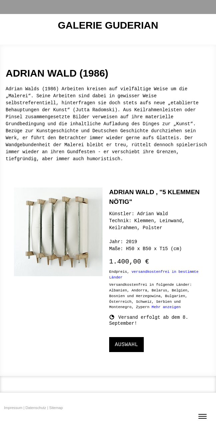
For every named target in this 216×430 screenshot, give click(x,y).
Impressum (13, 408)
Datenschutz (35, 408)
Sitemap (56, 408)
